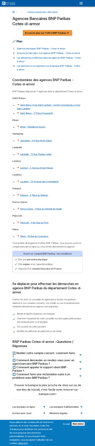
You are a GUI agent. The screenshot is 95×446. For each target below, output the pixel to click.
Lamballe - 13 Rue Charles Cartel (35, 154)
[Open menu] (82, 3)
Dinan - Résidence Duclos (32, 126)
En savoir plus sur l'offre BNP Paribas (47, 33)
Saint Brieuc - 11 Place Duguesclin (36, 113)
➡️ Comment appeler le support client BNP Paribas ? (39, 369)
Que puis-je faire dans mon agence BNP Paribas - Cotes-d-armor (48, 53)
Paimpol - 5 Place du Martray (34, 195)
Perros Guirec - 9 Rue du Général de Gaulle (41, 208)
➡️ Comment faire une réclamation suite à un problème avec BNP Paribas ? (41, 376)
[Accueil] (14, 12)
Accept (66, 425)
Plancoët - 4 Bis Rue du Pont (34, 222)
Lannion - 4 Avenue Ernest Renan (36, 168)
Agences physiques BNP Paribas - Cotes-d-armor (41, 48)
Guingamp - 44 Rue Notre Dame (36, 140)
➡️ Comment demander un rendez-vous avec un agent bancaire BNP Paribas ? (43, 362)
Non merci (78, 425)
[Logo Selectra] (8, 3)
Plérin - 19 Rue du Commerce (34, 236)
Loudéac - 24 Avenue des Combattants (39, 181)
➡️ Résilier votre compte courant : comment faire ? (43, 354)
